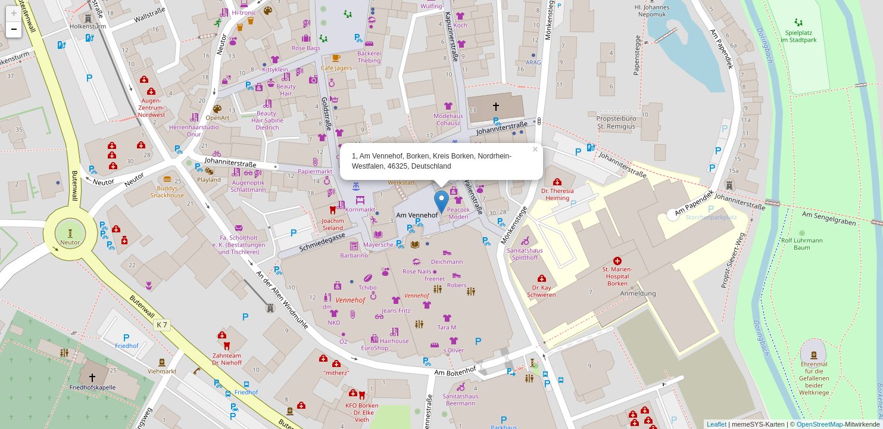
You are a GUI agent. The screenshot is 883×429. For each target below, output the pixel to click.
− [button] (14, 30)
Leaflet (716, 424)
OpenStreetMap (820, 424)
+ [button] (14, 14)
